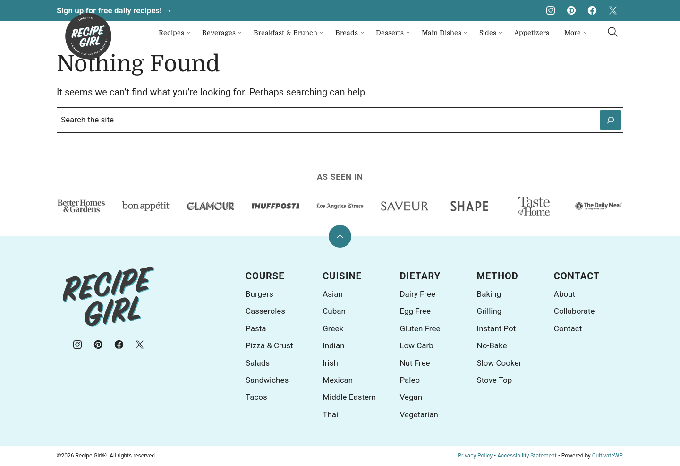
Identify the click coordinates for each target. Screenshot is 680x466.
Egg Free (415, 311)
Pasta (256, 328)
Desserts (390, 32)
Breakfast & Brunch (285, 32)
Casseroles (265, 311)
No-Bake (492, 345)
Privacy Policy (475, 455)
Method (497, 276)
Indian (333, 345)
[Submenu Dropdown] (188, 32)
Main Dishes (441, 32)
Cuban (334, 311)
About (564, 294)
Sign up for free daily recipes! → (114, 10)
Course (265, 276)
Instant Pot (496, 328)
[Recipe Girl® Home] (88, 36)
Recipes (171, 32)
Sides (487, 32)
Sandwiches (267, 380)
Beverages (219, 32)
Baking (489, 294)
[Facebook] (592, 10)
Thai (330, 414)
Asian (333, 294)
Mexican (338, 380)
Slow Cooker (499, 363)
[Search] (613, 32)
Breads (346, 32)
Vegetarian (419, 414)
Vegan (411, 397)
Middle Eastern (349, 397)
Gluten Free (420, 328)
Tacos (256, 397)
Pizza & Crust (269, 345)
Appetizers (531, 32)
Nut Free (415, 363)
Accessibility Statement (526, 455)
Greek (333, 328)
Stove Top (494, 380)
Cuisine (342, 276)
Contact (577, 276)
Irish (330, 363)
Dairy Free (417, 294)
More (572, 32)
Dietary (420, 276)
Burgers (259, 294)
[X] (613, 10)
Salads (258, 363)
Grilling (489, 311)
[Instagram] (550, 10)
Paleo (410, 380)
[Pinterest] (571, 10)
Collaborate (574, 311)
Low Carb (416, 345)
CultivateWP (607, 455)
